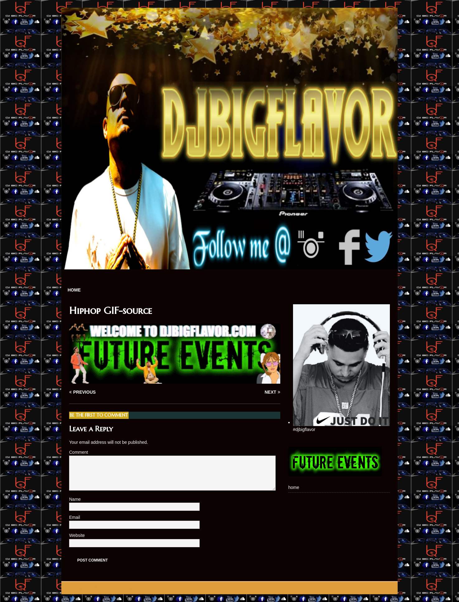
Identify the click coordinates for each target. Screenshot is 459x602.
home (74, 289)
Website (77, 535)
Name (75, 499)
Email (75, 517)
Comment (78, 452)
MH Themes (148, 588)
